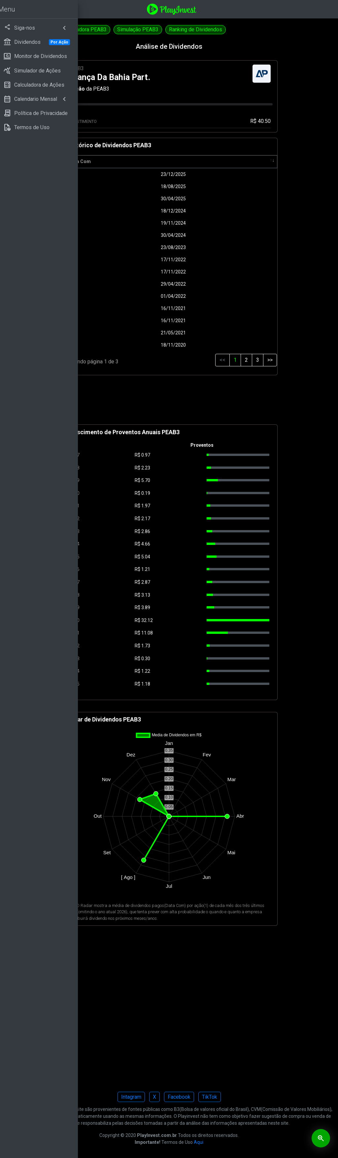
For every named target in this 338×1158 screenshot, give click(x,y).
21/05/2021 (160, 332)
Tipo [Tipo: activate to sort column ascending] (270, 161)
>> (284, 360)
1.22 (195, 671)
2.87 (195, 582)
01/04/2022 (160, 296)
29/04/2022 (160, 284)
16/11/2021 (160, 308)
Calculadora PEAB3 (167, 29)
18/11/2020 (160, 345)
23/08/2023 (160, 247)
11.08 (197, 632)
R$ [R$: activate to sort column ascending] (189, 161)
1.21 (195, 569)
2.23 (195, 467)
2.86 (195, 531)
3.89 (195, 607)
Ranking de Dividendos (278, 29)
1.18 (195, 684)
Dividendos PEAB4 (112, 29)
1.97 (195, 505)
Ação (147, 89)
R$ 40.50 (274, 121)
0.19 (195, 493)
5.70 (195, 480)
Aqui (240, 1149)
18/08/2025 (160, 186)
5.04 (195, 556)
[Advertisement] (210, 402)
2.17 (195, 518)
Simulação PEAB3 (220, 29)
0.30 (195, 658)
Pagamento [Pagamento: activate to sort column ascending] (226, 161)
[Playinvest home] (213, 9)
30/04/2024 (160, 235)
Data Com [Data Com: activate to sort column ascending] (148, 161)
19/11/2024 (160, 223)
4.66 (195, 544)
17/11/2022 (160, 259)
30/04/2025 (160, 198)
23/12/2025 (160, 174)
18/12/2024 (160, 210)
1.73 (195, 645)
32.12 (197, 620)
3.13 (195, 595)
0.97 (195, 455)
